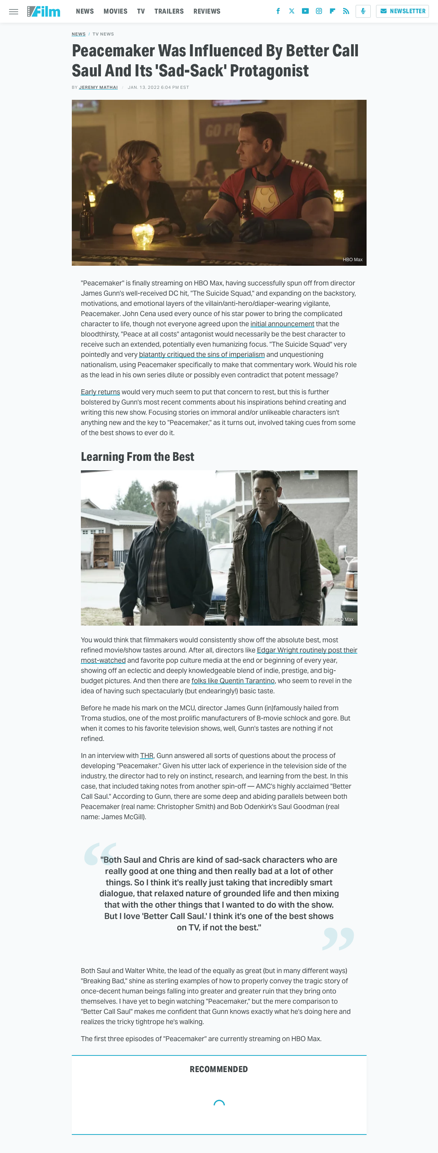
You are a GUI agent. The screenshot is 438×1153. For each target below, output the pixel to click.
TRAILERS (169, 11)
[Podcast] (363, 11)
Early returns (100, 391)
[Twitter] (292, 12)
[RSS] (346, 12)
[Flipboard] (332, 12)
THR (146, 755)
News (79, 34)
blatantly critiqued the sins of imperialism (202, 354)
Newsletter (402, 11)
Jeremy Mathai (98, 87)
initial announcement (282, 323)
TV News (103, 34)
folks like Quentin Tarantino (233, 680)
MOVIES (115, 11)
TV (141, 11)
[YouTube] (305, 12)
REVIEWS (207, 11)
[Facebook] (278, 12)
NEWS (85, 11)
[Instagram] (319, 12)
